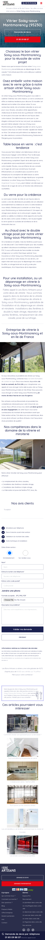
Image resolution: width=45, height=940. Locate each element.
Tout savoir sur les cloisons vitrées (22, 805)
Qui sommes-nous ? (8, 896)
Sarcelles (36, 691)
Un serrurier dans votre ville (32, 915)
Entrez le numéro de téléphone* (13, 572)
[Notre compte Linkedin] (24, 930)
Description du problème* (11, 605)
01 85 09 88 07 (22, 39)
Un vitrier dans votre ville (31, 919)
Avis (3, 919)
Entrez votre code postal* (11, 581)
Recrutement (27, 899)
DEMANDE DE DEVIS (23, 877)
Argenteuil (5, 183)
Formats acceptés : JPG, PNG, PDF (14, 596)
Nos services (27, 925)
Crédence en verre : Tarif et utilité (22, 782)
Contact (4, 923)
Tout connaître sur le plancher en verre (22, 758)
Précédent (22, 637)
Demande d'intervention (22, 883)
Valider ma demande (22, 629)
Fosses (12, 183)
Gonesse (19, 693)
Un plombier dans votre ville (32, 902)
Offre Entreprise (7, 913)
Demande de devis (22, 32)
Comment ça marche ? (9, 899)
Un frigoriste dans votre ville (32, 922)
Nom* (4, 562)
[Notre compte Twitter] (33, 930)
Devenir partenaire (8, 916)
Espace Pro (26, 896)
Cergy (6, 693)
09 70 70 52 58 (30, 3)
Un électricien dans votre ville (33, 912)
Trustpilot (7, 510)
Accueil (8, 8)
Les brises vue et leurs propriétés (22, 856)
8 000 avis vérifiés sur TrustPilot (28, 672)
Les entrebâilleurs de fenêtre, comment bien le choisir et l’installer (22, 830)
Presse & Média (7, 909)
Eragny (18, 183)
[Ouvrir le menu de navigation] (41, 3)
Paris (38, 180)
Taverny (24, 693)
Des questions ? (7, 902)
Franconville (12, 693)
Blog (3, 906)
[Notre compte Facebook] (28, 930)
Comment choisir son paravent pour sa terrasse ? (22, 735)
